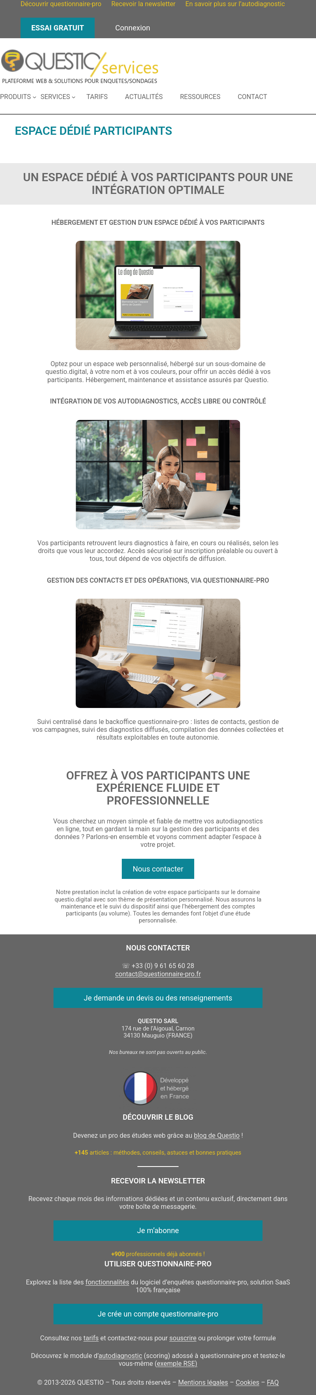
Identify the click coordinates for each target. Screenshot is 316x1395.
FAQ (273, 1382)
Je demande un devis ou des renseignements (158, 998)
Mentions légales (203, 1382)
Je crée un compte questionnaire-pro (158, 1314)
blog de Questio (216, 1135)
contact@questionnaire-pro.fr (158, 974)
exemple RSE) (177, 1363)
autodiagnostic (120, 1356)
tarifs (91, 1338)
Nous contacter (157, 869)
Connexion (132, 27)
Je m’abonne (158, 1230)
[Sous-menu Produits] (18, 96)
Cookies (247, 1382)
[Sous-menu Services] (57, 96)
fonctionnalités (107, 1282)
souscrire (183, 1338)
